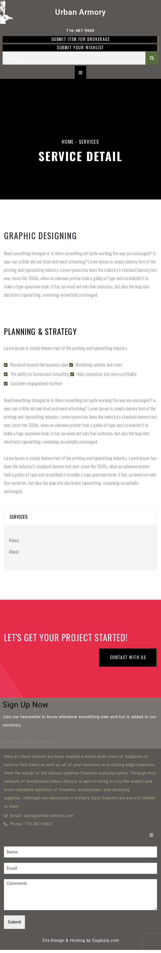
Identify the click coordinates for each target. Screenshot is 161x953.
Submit (14, 925)
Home (68, 141)
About (14, 552)
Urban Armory (80, 12)
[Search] (151, 58)
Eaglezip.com (105, 943)
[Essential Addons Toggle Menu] (80, 72)
